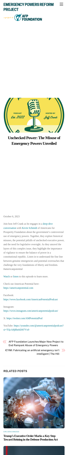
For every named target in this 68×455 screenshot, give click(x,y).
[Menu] (61, 4)
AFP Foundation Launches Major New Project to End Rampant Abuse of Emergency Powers (36, 343)
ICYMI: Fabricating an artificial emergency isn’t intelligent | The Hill (32, 352)
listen (16, 276)
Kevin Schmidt (29, 228)
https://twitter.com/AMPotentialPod (24, 318)
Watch (6, 276)
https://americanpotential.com (18, 288)
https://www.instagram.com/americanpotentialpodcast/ (30, 310)
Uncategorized (11, 432)
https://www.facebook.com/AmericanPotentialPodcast (30, 299)
